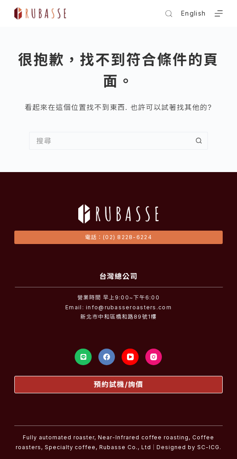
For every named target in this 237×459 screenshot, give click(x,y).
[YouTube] (130, 357)
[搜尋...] (109, 141)
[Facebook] (106, 357)
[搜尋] (168, 13)
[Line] (83, 357)
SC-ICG (208, 447)
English (193, 13)
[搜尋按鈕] (199, 141)
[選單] (219, 13)
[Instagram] (153, 357)
